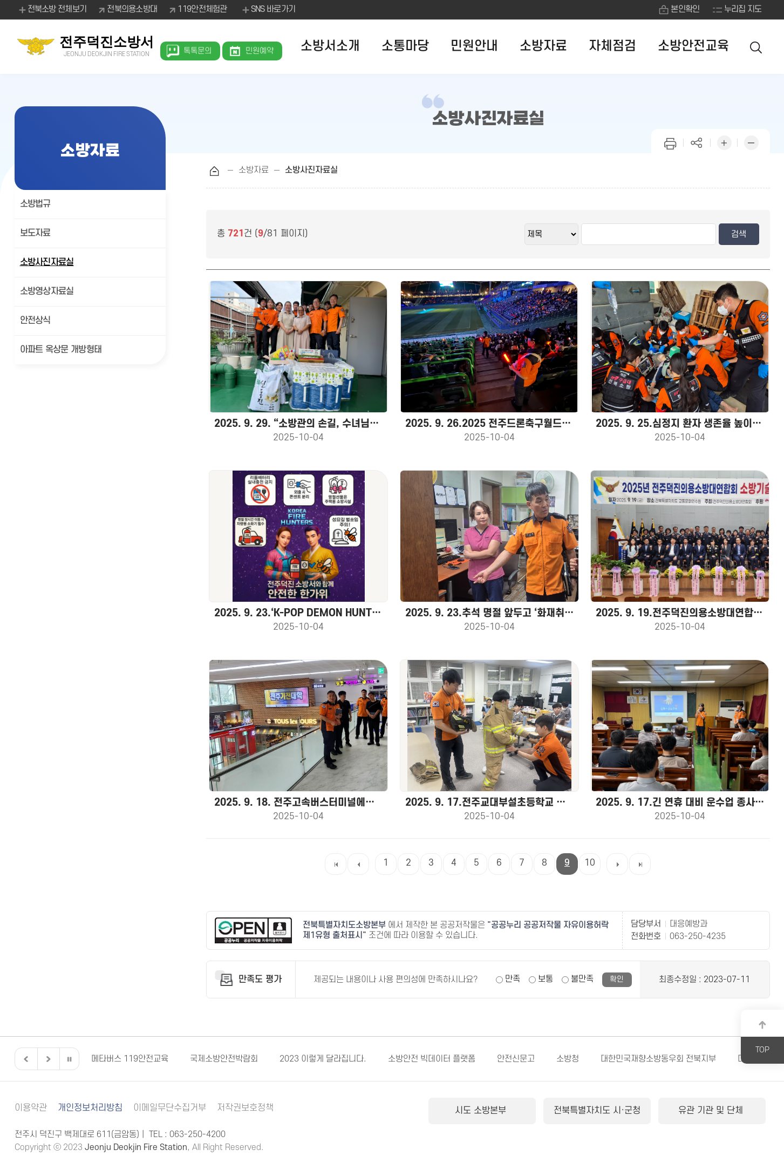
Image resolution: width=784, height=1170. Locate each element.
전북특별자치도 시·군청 (597, 1110)
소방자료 (543, 46)
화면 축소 (751, 141)
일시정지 (69, 1059)
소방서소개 (330, 46)
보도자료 (35, 233)
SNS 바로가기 (268, 9)
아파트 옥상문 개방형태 (61, 350)
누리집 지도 (743, 9)
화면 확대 (724, 141)
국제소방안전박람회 (255, 1059)
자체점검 (612, 46)
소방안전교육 (693, 46)
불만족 (582, 979)
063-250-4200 (197, 1134)
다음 (47, 1059)
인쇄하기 (670, 141)
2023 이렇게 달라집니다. (354, 1059)
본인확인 (685, 9)
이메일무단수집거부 (169, 1108)
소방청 (599, 1059)
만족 (512, 979)
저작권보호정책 (245, 1108)
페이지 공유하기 (697, 141)
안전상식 (35, 320)
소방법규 (35, 204)
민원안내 (474, 46)
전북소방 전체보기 (52, 9)
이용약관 (31, 1108)
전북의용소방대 (132, 9)
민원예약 (260, 51)
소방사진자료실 (47, 262)
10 (589, 863)
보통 (545, 979)
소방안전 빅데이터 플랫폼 (463, 1059)
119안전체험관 (202, 9)
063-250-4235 (698, 936)
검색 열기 (756, 46)
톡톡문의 (197, 51)
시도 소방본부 (482, 1110)
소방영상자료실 (47, 291)
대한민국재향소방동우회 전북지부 (689, 1059)
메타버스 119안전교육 (161, 1059)
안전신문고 (547, 1059)
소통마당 (405, 46)
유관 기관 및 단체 (712, 1110)
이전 (25, 1059)
